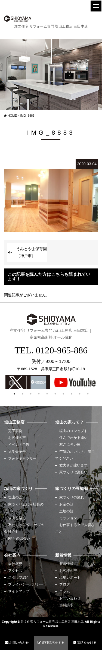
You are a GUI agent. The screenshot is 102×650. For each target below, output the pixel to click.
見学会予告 (17, 452)
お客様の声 (17, 438)
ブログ (64, 584)
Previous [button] (11, 382)
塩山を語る (17, 518)
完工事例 (15, 431)
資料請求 (66, 605)
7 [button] (63, 394)
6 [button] (55, 394)
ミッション (68, 518)
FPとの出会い (19, 538)
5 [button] (47, 394)
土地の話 (66, 511)
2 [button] (22, 394)
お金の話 (66, 504)
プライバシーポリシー (26, 584)
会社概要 (15, 564)
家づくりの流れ (71, 497)
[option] (27, 382)
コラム (64, 591)
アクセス (15, 571)
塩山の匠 (15, 497)
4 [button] (39, 394)
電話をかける (85, 643)
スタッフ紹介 (18, 578)
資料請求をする (51, 643)
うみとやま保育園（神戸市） (31, 252)
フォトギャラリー (22, 458)
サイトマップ (18, 591)
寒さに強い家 (70, 445)
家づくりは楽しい (73, 472)
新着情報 (66, 564)
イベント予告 (18, 445)
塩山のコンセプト (73, 431)
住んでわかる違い (73, 438)
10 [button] (88, 394)
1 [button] (14, 394)
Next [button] (89, 382)
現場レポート (70, 578)
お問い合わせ (70, 598)
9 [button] (79, 394)
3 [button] (30, 394)
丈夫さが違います (73, 465)
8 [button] (71, 394)
